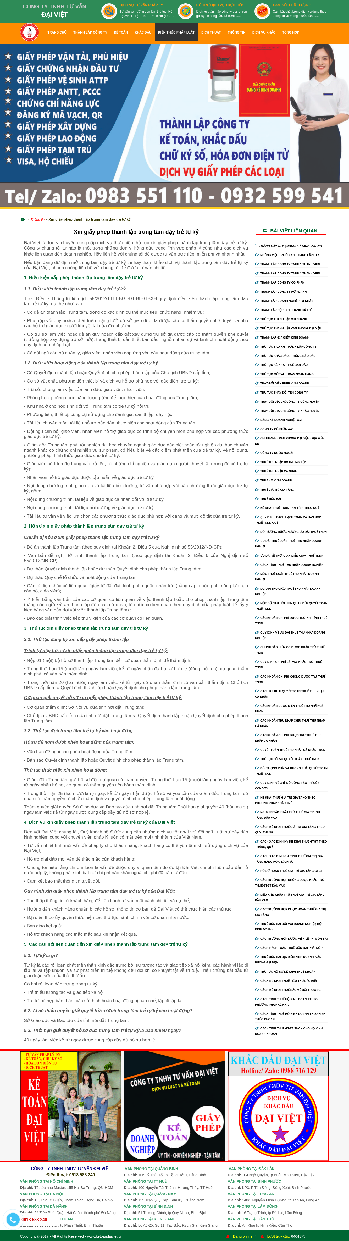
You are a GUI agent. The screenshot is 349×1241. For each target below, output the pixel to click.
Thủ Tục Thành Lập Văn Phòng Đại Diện (288, 328)
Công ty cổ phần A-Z (274, 429)
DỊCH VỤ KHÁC (263, 32)
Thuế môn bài (268, 498)
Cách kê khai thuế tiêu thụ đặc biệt (286, 980)
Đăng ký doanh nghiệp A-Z (278, 420)
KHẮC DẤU (143, 32)
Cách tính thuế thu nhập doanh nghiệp (289, 564)
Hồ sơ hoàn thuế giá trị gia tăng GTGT (289, 870)
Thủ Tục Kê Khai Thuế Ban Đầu (281, 365)
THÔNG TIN (237, 32)
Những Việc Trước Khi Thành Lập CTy (287, 255)
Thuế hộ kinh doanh (273, 480)
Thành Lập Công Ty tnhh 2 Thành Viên (287, 273)
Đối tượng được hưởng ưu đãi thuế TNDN (291, 531)
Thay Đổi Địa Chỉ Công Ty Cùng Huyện (287, 401)
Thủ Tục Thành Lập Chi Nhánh (281, 319)
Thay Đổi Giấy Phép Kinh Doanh (282, 383)
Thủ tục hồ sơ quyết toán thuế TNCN (287, 759)
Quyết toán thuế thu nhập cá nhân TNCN (290, 749)
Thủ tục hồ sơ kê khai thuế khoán (285, 971)
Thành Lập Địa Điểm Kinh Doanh (282, 337)
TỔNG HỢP (290, 32)
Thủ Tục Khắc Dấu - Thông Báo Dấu (285, 355)
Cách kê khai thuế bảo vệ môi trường (288, 989)
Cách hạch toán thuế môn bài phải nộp (289, 947)
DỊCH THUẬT (211, 32)
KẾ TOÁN (121, 32)
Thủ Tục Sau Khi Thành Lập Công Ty (286, 346)
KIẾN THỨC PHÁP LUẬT (176, 32)
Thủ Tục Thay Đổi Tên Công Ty (281, 392)
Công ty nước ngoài (274, 453)
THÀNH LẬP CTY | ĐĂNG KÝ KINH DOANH (288, 246)
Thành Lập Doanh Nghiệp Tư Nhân (284, 300)
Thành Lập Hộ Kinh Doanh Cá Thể (283, 310)
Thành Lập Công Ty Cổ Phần (279, 282)
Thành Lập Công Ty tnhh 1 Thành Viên (287, 264)
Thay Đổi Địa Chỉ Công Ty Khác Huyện (287, 410)
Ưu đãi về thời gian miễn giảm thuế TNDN (289, 555)
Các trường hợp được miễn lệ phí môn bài (291, 938)
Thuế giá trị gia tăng (274, 489)
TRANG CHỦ (57, 32)
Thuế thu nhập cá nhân (276, 471)
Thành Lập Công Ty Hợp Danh (281, 291)
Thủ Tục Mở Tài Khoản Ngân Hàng (284, 374)
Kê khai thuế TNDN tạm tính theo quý (287, 507)
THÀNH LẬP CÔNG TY (90, 32)
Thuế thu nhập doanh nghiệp (280, 462)
